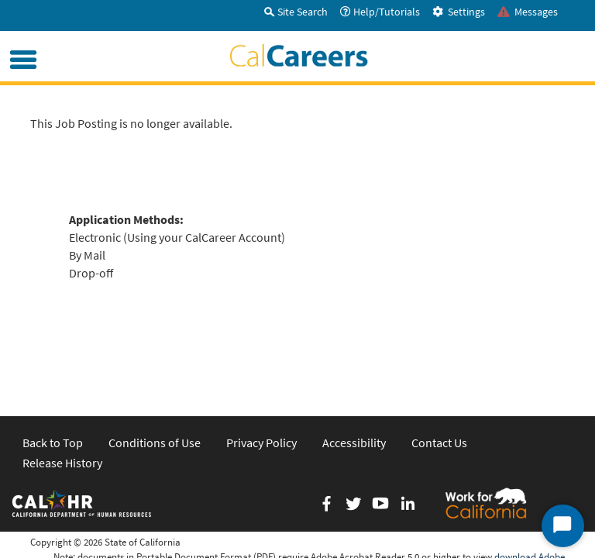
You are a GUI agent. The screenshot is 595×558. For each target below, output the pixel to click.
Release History (62, 392)
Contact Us (439, 373)
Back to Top (52, 373)
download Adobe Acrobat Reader (529, 494)
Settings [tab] (458, 12)
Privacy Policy (261, 373)
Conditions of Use (154, 373)
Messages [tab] (527, 12)
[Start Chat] (563, 526)
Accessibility (354, 373)
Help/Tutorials (380, 12)
